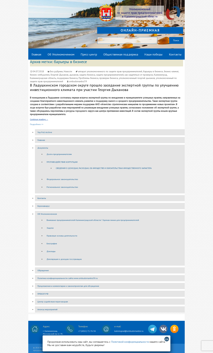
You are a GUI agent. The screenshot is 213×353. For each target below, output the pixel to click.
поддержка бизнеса (67, 78)
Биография (52, 243)
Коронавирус (43, 206)
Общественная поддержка (120, 54)
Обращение (43, 270)
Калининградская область (43, 78)
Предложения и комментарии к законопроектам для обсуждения (68, 286)
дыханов (73, 74)
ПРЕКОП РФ (42, 294)
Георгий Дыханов (59, 74)
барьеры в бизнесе (153, 71)
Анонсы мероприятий (47, 309)
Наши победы (153, 54)
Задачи (50, 228)
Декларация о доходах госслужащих (64, 259)
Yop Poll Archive (44, 132)
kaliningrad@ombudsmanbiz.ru (128, 331)
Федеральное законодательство (62, 179)
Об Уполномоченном (61, 54)
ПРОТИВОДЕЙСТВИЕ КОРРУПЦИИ (62, 162)
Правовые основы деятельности (62, 235)
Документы (42, 148)
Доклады (51, 251)
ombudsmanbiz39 (78, 81)
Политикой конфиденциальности (130, 341)
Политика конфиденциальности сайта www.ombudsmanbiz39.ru (67, 278)
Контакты (175, 54)
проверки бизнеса (108, 78)
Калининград (160, 74)
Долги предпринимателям (59, 154)
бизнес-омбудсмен (40, 74)
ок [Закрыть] (167, 339)
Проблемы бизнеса (88, 78)
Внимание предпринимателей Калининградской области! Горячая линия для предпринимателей (93, 220)
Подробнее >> (36, 124)
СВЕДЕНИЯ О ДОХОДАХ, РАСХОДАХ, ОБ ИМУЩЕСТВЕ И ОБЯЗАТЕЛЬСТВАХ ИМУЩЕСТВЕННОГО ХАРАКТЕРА (104, 168)
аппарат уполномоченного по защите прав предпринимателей (110, 71)
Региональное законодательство (62, 187)
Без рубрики (56, 71)
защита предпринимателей (110, 74)
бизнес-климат (171, 71)
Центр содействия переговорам (52, 301)
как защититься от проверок (139, 74)
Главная (36, 54)
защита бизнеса (87, 74)
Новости (68, 71)
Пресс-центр (89, 54)
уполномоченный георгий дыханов (137, 78)
